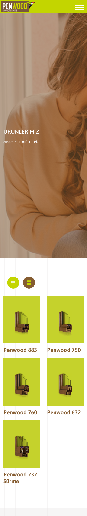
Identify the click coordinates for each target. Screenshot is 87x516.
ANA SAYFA (9, 141)
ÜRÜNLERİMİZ (30, 141)
